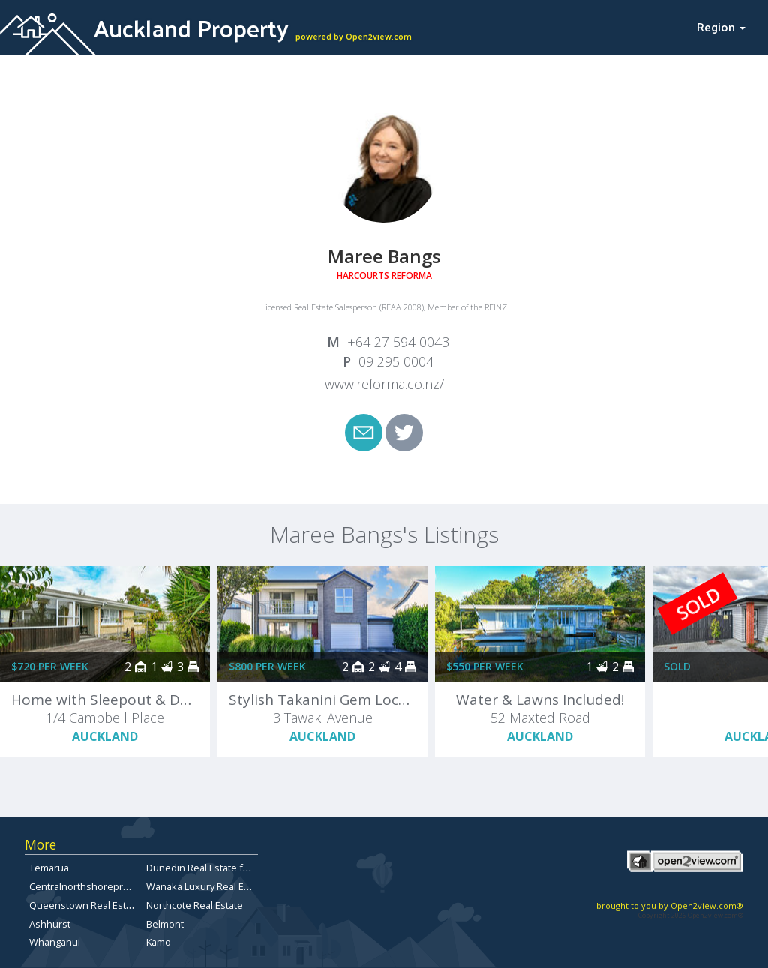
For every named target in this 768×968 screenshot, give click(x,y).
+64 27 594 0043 (398, 342)
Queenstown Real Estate (84, 905)
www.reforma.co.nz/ (384, 384)
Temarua (49, 867)
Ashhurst (49, 924)
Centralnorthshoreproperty (90, 886)
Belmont (165, 924)
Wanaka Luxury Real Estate (206, 886)
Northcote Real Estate (194, 905)
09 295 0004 (396, 361)
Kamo (158, 942)
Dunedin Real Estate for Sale (210, 867)
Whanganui (54, 942)
